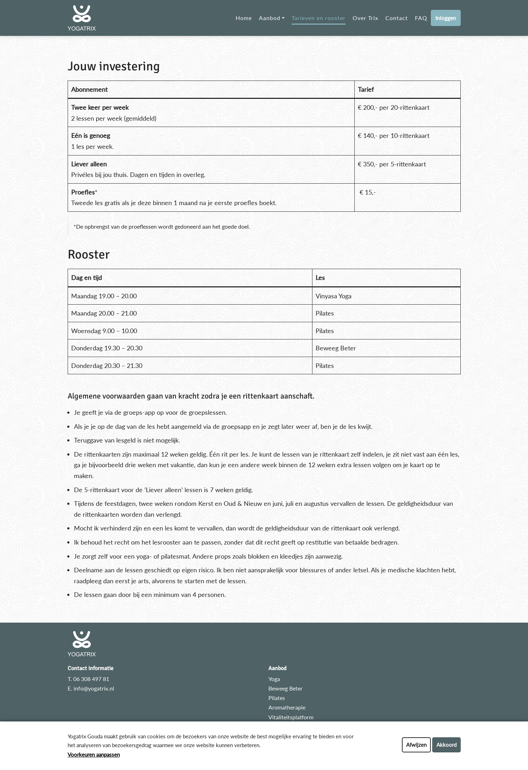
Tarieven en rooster (319, 17)
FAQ (421, 17)
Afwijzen (416, 745)
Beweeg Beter (285, 688)
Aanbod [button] (269, 17)
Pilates (276, 697)
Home (244, 17)
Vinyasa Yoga (334, 296)
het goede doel (230, 226)
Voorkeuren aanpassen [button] (94, 754)
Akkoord (446, 745)
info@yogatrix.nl (94, 688)
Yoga (274, 678)
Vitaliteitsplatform (290, 717)
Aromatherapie (286, 707)
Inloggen (445, 17)
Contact (396, 17)
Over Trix (365, 17)
